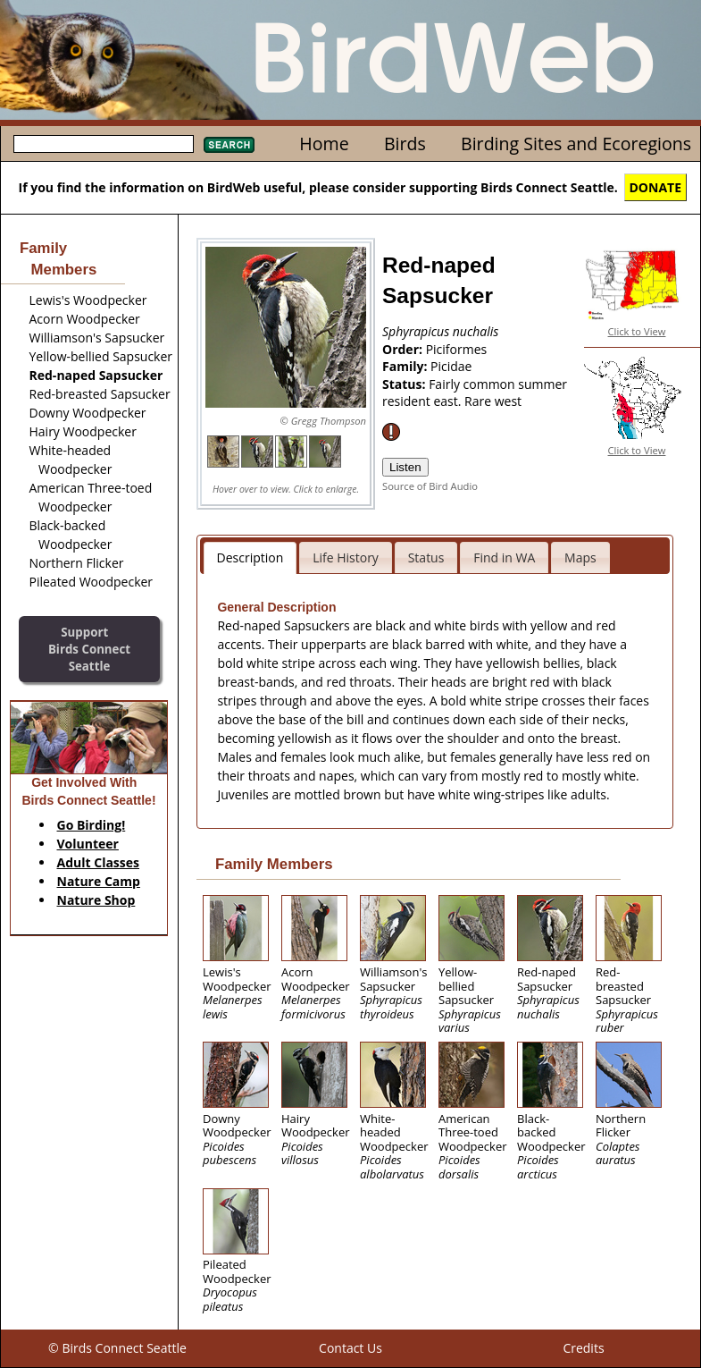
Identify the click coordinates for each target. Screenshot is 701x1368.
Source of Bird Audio (430, 486)
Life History (346, 557)
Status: (405, 384)
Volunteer (88, 843)
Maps (580, 557)
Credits (583, 1347)
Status (426, 557)
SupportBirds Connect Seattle (89, 648)
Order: (404, 349)
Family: (406, 366)
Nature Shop (96, 899)
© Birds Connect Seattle (117, 1347)
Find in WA (504, 557)
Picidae (451, 366)
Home (323, 143)
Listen (405, 467)
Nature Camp (98, 881)
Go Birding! (91, 824)
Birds (405, 143)
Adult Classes (98, 862)
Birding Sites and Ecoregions (576, 143)
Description (250, 557)
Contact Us (350, 1347)
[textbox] (103, 144)
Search (229, 145)
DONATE (656, 187)
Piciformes (457, 349)
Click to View (637, 331)
